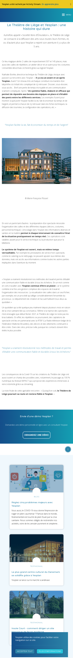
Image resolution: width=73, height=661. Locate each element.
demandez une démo (36, 435)
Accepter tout (24, 651)
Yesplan (11, 14)
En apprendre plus (50, 4)
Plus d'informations (50, 651)
